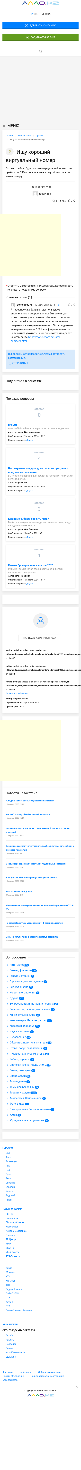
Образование (16, 1037)
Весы (8, 1178)
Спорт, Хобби (16, 1075)
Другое (29, 440)
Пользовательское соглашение (47, 1376)
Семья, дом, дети (18, 1070)
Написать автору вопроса (39, 638)
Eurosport (11, 1235)
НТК (8, 1297)
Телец (9, 1157)
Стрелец (10, 1187)
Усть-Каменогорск (16, 1352)
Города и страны (18, 975)
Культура (10, 1280)
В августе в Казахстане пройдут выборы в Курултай (31, 877)
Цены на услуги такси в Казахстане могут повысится (32, 937)
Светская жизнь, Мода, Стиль (26, 1064)
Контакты (7, 1372)
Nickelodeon (12, 1226)
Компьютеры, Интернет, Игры (26, 1020)
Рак (8, 1165)
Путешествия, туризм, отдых (25, 1053)
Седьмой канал (14, 1289)
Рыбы (9, 1199)
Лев (8, 1170)
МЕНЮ (10, 125)
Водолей (10, 1195)
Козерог (10, 1191)
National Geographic (16, 1231)
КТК (8, 1276)
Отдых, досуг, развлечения (24, 1048)
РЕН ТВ (9, 1214)
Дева (8, 1174)
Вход (46, 14)
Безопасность (10, 1380)
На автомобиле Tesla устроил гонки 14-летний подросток (34, 923)
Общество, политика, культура (26, 1042)
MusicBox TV (12, 1252)
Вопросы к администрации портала (30, 1003)
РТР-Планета (13, 1256)
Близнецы (11, 1161)
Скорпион (11, 1182)
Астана (9, 1302)
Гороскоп (8, 1148)
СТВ (8, 1306)
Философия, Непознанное (24, 1098)
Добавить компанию (40, 25)
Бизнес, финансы (18, 970)
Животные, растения (20, 992)
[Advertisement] (30, 88)
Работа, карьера (17, 1059)
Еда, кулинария (17, 987)
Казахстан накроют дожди (19, 891)
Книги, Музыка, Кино (20, 1014)
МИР (8, 1243)
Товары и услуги (18, 1092)
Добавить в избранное (17, 693)
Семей (9, 1348)
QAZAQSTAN (12, 1293)
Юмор (11, 1114)
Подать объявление (40, 37)
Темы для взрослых (20, 1087)
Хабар (9, 1268)
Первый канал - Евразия (19, 1310)
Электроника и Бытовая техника (28, 1109)
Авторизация (18, 363)
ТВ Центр (11, 1239)
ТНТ (8, 1285)
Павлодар (11, 1344)
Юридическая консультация (25, 1120)
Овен (8, 1153)
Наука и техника (17, 1031)
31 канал (10, 1272)
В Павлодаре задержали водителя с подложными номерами (36, 864)
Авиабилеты (10, 1324)
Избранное (25, 1372)
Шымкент (11, 1356)
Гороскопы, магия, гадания (24, 981)
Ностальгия (12, 1218)
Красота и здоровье (20, 1025)
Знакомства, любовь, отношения (28, 1009)
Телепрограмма (12, 1209)
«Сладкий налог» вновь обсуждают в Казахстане (30, 800)
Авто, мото (14, 964)
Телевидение (16, 1081)
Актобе (9, 1335)
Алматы (10, 1339)
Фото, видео (15, 1103)
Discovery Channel (15, 1222)
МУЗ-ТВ (10, 1248)
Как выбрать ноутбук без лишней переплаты (28, 814)
